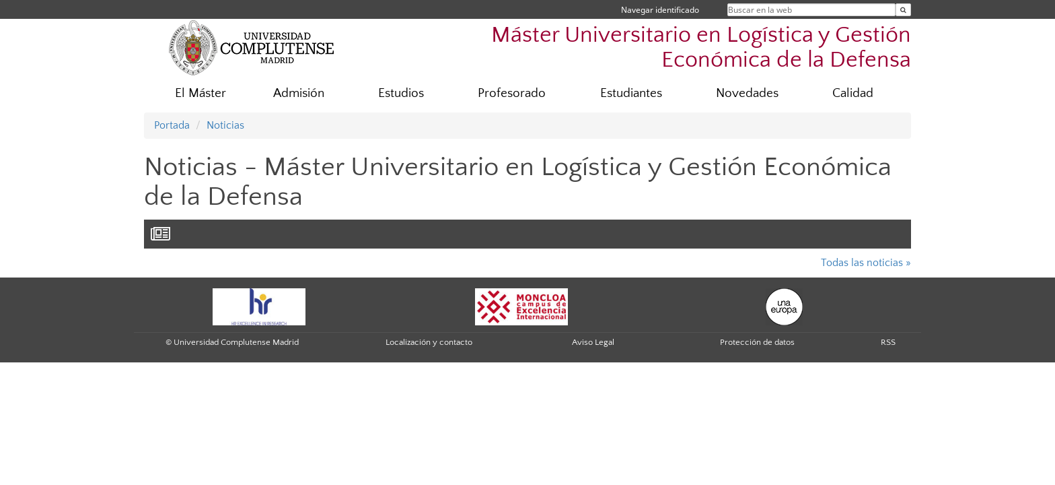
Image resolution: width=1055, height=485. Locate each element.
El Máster (200, 93)
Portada (172, 125)
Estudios (401, 93)
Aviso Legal (593, 342)
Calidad (852, 93)
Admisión (298, 93)
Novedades (747, 93)
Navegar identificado (660, 9)
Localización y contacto (429, 342)
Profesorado (512, 93)
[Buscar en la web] (903, 9)
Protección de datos (757, 342)
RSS (888, 342)
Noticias (225, 125)
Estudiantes (631, 93)
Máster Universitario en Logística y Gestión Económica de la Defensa (701, 48)
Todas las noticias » (866, 263)
